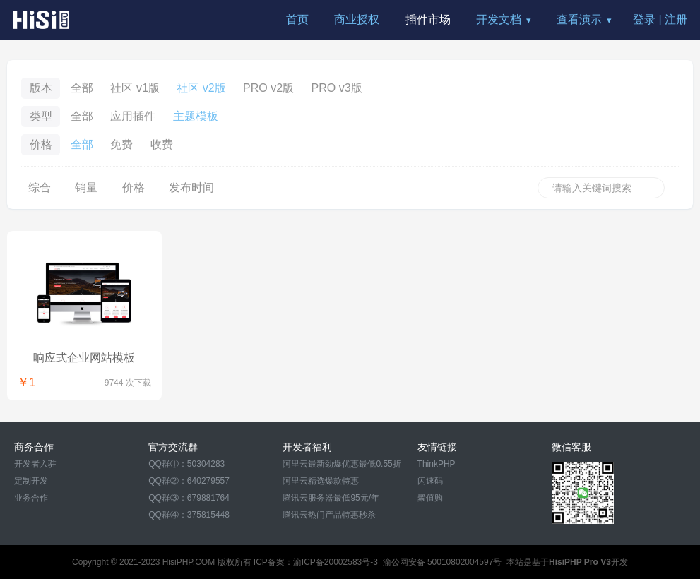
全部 (82, 88)
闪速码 (430, 481)
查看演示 (579, 19)
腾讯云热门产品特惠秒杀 (329, 515)
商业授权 (356, 19)
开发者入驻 (35, 464)
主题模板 (195, 116)
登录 (644, 19)
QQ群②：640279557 (189, 481)
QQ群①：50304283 (186, 464)
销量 (86, 187)
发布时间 (191, 187)
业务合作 (31, 498)
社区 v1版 (134, 88)
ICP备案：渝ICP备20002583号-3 (316, 562)
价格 (133, 187)
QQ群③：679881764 (189, 498)
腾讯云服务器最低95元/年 (331, 498)
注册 (676, 19)
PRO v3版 (337, 88)
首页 (297, 19)
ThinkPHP (436, 464)
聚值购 (430, 498)
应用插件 (132, 116)
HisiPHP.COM (188, 562)
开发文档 (498, 19)
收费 (161, 144)
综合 (39, 187)
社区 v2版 (201, 88)
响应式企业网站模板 (84, 358)
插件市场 (428, 19)
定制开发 (31, 481)
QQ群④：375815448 (189, 515)
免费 (121, 144)
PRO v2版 (268, 88)
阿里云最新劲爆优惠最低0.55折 (342, 464)
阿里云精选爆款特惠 (321, 481)
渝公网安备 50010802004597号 (442, 562)
